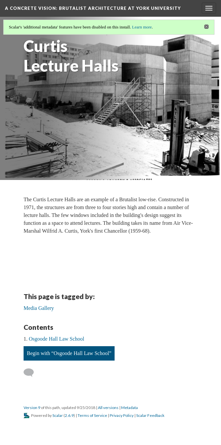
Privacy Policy (122, 415)
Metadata (129, 407)
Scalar (57, 415)
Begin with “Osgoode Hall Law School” (69, 353)
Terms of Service (92, 415)
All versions (108, 407)
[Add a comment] (32, 372)
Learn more (142, 27)
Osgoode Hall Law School (56, 339)
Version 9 (32, 407)
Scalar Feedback (150, 415)
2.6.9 (69, 415)
